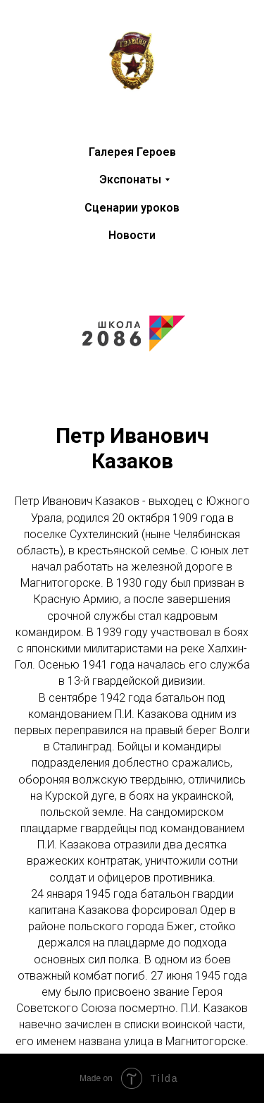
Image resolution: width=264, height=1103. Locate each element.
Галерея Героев (132, 152)
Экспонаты (130, 179)
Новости (132, 235)
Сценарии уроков (132, 207)
